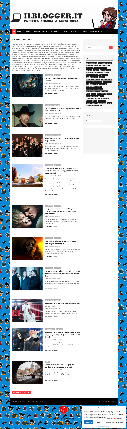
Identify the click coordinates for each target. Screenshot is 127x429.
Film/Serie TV (49, 75)
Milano (106, 91)
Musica (93, 94)
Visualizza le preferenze (114, 422)
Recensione (90, 98)
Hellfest (109, 79)
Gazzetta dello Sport (92, 79)
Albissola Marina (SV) (105, 63)
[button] (123, 408)
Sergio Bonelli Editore (101, 98)
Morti (87, 94)
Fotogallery (93, 77)
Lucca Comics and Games (94, 89)
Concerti (89, 70)
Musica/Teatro (50, 329)
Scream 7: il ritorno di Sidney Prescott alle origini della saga (61, 242)
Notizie (45, 32)
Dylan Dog (95, 72)
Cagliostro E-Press (92, 65)
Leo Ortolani (107, 82)
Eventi (20, 32)
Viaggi (85, 32)
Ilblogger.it (25, 401)
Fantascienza (104, 72)
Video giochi (90, 105)
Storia (95, 101)
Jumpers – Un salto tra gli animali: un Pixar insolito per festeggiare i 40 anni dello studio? (61, 170)
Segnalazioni (76, 32)
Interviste (36, 32)
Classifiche (49, 105)
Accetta (88, 422)
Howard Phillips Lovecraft (94, 82)
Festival (88, 75)
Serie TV (88, 101)
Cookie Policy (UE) (96, 32)
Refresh (62, 428)
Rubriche (65, 32)
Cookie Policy (101, 426)
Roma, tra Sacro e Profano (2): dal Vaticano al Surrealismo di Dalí (59, 366)
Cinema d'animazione (100, 68)
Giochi (103, 79)
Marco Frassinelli (49, 83)
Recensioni (55, 32)
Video (109, 103)
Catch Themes (111, 401)
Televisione (102, 101)
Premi (109, 94)
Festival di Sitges (98, 75)
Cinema (88, 68)
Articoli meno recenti (21, 392)
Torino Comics (90, 103)
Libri (87, 84)
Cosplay (96, 70)
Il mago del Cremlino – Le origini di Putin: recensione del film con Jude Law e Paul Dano (62, 273)
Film (87, 77)
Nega (98, 422)
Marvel (100, 91)
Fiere (106, 75)
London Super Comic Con (98, 84)
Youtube (98, 105)
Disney (88, 72)
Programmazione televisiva (94, 96)
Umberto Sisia (101, 103)
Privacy (107, 426)
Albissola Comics (91, 63)
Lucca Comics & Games (93, 87)
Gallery (28, 32)
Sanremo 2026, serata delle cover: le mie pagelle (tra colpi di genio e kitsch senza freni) (62, 334)
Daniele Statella (105, 70)
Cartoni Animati (104, 65)
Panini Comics (101, 94)
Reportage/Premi (56, 135)
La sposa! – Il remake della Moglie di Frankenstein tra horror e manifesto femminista (60, 211)
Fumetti (101, 77)
